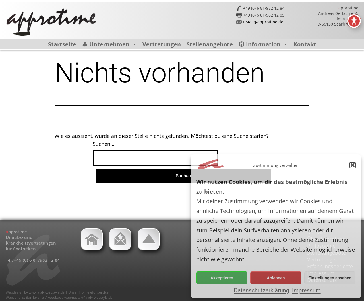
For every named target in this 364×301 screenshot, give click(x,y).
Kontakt (304, 44)
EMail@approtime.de (263, 21)
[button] (352, 165)
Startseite (62, 44)
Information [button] (267, 44)
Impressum (306, 290)
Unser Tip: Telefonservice (88, 292)
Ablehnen (276, 277)
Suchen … (104, 143)
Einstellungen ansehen (329, 277)
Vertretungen (161, 44)
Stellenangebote (210, 44)
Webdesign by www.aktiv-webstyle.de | (37, 292)
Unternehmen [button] (113, 44)
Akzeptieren (221, 277)
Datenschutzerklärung (261, 290)
